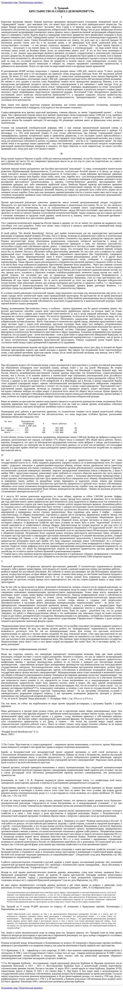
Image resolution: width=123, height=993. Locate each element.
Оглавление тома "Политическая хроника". (22, 2)
